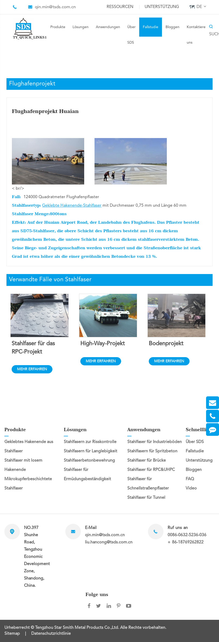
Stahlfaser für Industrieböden (154, 442)
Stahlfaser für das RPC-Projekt (33, 348)
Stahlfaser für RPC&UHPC (151, 470)
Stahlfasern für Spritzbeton (152, 451)
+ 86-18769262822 (186, 542)
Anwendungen (108, 27)
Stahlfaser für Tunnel (146, 498)
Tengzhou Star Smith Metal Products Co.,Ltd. (77, 628)
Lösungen (81, 27)
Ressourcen (120, 7)
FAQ (190, 479)
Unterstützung (162, 7)
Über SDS (131, 34)
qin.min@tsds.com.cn (55, 7)
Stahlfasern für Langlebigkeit (90, 451)
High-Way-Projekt (102, 344)
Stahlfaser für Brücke (146, 461)
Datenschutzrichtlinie (51, 634)
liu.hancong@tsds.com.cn (108, 542)
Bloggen (172, 27)
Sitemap (12, 634)
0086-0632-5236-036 (187, 535)
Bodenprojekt (166, 344)
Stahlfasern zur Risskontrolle (90, 442)
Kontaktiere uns (196, 34)
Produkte (57, 27)
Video (191, 488)
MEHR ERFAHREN (32, 369)
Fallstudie (150, 27)
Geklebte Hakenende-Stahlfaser (71, 206)
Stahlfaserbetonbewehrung (89, 461)
